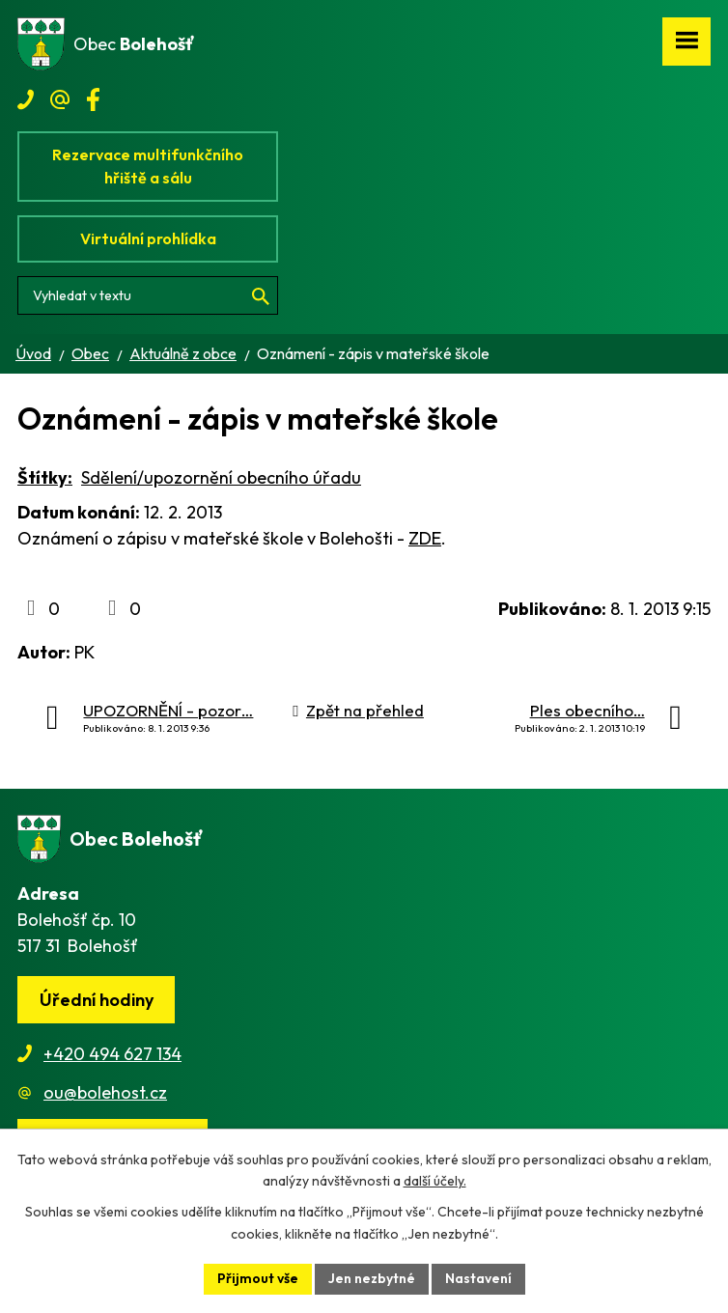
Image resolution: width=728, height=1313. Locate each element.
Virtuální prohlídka (148, 238)
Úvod (33, 353)
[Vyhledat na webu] (147, 295)
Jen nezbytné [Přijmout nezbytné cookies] (371, 1278)
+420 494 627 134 (112, 1054)
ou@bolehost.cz (105, 1092)
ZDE (424, 538)
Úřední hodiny (97, 1000)
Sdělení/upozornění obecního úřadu (221, 477)
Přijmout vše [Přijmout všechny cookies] (257, 1278)
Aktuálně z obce (183, 353)
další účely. (435, 1181)
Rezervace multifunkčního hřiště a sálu (147, 166)
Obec (90, 353)
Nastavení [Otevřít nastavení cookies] (478, 1278)
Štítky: (44, 477)
